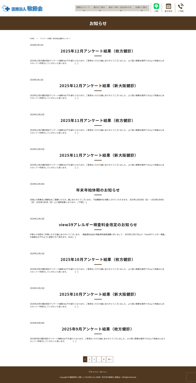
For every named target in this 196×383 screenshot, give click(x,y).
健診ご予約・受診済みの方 (119, 7)
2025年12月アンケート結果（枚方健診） (98, 51)
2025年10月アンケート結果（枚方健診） (98, 259)
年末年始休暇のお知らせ (98, 190)
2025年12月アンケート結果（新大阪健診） (99, 85)
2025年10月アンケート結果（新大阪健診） (99, 294)
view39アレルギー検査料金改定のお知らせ (98, 224)
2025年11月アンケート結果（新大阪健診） (99, 155)
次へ (110, 359)
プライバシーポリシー (98, 371)
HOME (32, 38)
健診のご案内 (99, 7)
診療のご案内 (141, 7)
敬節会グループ (82, 7)
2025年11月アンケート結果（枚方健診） (98, 120)
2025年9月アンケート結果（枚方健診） (98, 329)
